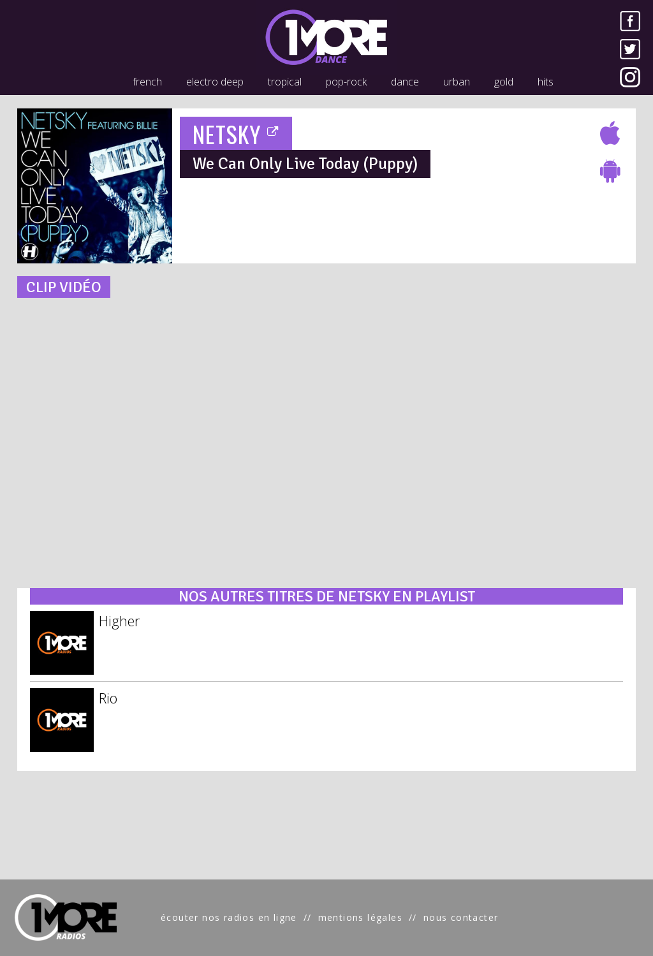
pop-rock (346, 82)
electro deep (215, 82)
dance (405, 82)
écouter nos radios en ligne (229, 917)
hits (546, 82)
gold (503, 82)
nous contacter (461, 917)
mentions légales (360, 917)
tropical (285, 82)
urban (456, 82)
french (147, 82)
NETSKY (236, 134)
